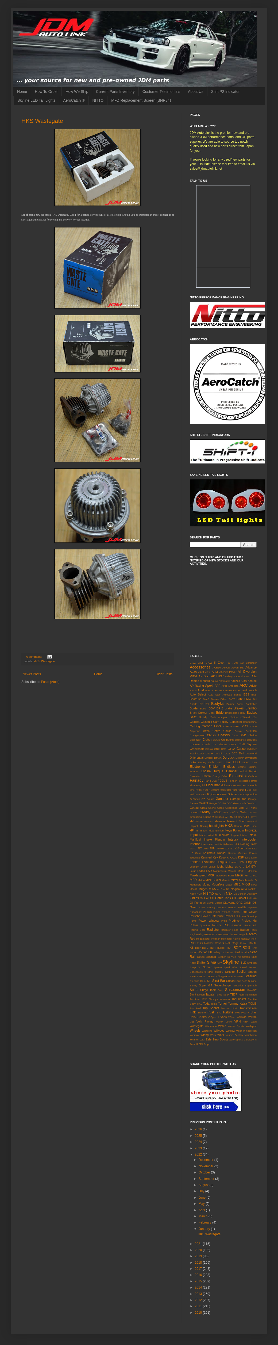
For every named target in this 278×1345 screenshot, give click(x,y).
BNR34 (204, 703)
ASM (201, 690)
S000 (193, 952)
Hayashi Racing (199, 826)
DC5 (234, 753)
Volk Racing (205, 1021)
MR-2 (237, 884)
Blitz (240, 699)
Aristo (253, 685)
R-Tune (217, 925)
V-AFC (203, 1017)
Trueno (202, 1012)
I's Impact (201, 830)
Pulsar (194, 925)
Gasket (203, 803)
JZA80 (220, 848)
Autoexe (227, 694)
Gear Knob (239, 803)
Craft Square (247, 744)
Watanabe (211, 1026)
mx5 (219, 889)
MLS (254, 880)
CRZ (223, 748)
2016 (199, 1275)
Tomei (222, 1003)
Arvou (193, 690)
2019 (199, 1256)
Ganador (222, 799)
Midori (201, 880)
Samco (229, 952)
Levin (204, 866)
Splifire (218, 971)
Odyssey (252, 893)
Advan (226, 667)
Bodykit (217, 703)
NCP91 (252, 889)
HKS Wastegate (42, 120)
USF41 (194, 1017)
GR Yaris (251, 807)
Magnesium (220, 870)
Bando (237, 694)
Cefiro (216, 730)
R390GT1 (237, 925)
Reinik (236, 938)
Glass (220, 807)
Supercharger (222, 985)
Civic (243, 735)
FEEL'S (222, 780)
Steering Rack (198, 980)
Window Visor (234, 1030)
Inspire (235, 835)
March (203, 1216)
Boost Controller (247, 703)
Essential (195, 776)
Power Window (208, 920)
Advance (251, 667)
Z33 (202, 1039)
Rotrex (244, 943)
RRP (197, 947)
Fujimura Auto (198, 794)
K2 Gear (195, 853)
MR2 (254, 884)
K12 (254, 848)
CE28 (206, 731)
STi (209, 980)
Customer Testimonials (161, 91)
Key (215, 857)
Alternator (224, 680)
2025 (199, 1136)
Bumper (222, 717)
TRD (193, 1012)
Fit (203, 785)
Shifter (201, 962)
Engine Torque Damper (219, 771)
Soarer (207, 967)
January (205, 1229)
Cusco (241, 749)
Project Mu (249, 920)
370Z (209, 662)
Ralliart (244, 929)
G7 (203, 798)
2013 (199, 1294)
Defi (241, 753)
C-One (233, 717)
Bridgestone (232, 712)
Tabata (210, 994)
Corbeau (195, 744)
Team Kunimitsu (247, 994)
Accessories (200, 667)
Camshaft (236, 721)
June (202, 1197)
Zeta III (194, 1044)
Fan (207, 780)
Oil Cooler (239, 898)
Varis (223, 1017)
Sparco (218, 967)
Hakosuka (196, 821)
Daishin (219, 753)
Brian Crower (198, 712)
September (207, 1179)
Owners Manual (226, 907)
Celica (227, 730)
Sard (237, 952)
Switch (200, 994)
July (202, 1191)
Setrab (246, 956)
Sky (219, 962)
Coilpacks (227, 739)
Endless (229, 767)
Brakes (239, 708)
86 (228, 662)
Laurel (233, 862)
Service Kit (234, 956)
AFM (215, 671)
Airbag (229, 676)
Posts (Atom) (50, 682)
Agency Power (227, 671)
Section (211, 956)
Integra (233, 839)
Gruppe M (208, 816)
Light (220, 866)
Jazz (254, 844)
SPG (210, 971)
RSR (212, 947)
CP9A (232, 744)
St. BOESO (210, 976)
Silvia (211, 962)
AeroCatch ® (73, 100)
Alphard (205, 680)
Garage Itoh (238, 798)
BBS (246, 694)
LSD (209, 870)
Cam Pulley (220, 721)
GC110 (222, 803)
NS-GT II (220, 893)
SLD (243, 962)
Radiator (213, 930)
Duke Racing (198, 762)
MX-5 (212, 889)
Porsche (195, 916)
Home (22, 91)
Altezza (235, 680)
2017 (199, 1269)
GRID (234, 812)
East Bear (224, 762)
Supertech (251, 985)
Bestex (215, 699)
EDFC (245, 762)
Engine (242, 766)
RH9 (193, 943)
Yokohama (251, 1035)
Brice (212, 712)
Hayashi (252, 821)
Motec (228, 884)
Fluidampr (226, 785)
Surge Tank (208, 989)
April (202, 1210)
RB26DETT (210, 934)
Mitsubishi (245, 880)
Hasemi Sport (236, 821)
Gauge (213, 803)
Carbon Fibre (212, 726)
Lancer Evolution (202, 862)
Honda (238, 826)
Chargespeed (197, 735)
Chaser (212, 735)
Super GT (206, 985)
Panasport (196, 911)
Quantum (205, 925)
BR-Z (220, 708)
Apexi (209, 685)
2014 (199, 1287)
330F (201, 662)
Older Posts (164, 674)
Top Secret (210, 1008)
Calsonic (206, 721)
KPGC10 (232, 857)
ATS (221, 690)
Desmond (251, 753)
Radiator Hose (229, 929)
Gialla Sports (208, 807)
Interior (195, 844)
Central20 (251, 731)
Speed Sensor (248, 967)
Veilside (241, 1017)
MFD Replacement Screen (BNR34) (141, 100)
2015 (199, 1281)
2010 (199, 1312)
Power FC (231, 916)
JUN (212, 848)
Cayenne (195, 731)
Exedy (216, 776)
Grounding (196, 816)
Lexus (212, 866)
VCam (231, 1017)
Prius (224, 920)
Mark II (242, 870)
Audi (245, 690)
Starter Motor (236, 976)
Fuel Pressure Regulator (217, 789)
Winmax (194, 1035)
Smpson (252, 962)
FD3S (213, 780)
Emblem (214, 767)
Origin (248, 902)
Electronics (198, 767)
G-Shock (195, 798)
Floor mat (213, 785)
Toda (206, 1003)
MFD (193, 880)
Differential (196, 757)
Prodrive (234, 920)
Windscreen (250, 1030)
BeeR (206, 699)
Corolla (206, 744)
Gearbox (252, 803)
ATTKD (237, 690)
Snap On (195, 967)
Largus (222, 862)
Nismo (208, 893)
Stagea (222, 976)
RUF (229, 947)
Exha (224, 776)
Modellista (195, 884)
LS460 (201, 870)
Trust (210, 1012)
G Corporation (248, 794)
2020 (199, 1250)
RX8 (254, 947)
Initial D (212, 835)
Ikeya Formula (234, 830)
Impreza (251, 830)
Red (192, 938)
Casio (253, 726)
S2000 (207, 952)
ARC (244, 685)
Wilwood (219, 1030)
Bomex (230, 703)
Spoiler (241, 972)
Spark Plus (230, 967)
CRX (216, 748)
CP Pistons (220, 744)
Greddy (205, 812)
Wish (213, 1035)
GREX (217, 812)
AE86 (193, 671)
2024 (199, 1142)
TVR (237, 1012)
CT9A (231, 748)
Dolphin (239, 757)
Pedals (207, 911)
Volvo (229, 1021)
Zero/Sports (236, 1039)
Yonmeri (194, 1039)
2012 (199, 1300)
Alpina (214, 680)
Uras (253, 1012)
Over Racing (207, 907)
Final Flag (195, 785)
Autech (253, 690)
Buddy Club (207, 717)
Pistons (226, 911)
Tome (214, 1003)
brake (228, 708)
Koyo (222, 857)
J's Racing (242, 844)
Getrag (194, 807)
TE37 (233, 994)
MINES (210, 880)
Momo (206, 884)
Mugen (203, 889)
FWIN (223, 794)
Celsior (238, 731)
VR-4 (237, 1021)
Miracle (226, 880)
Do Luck (228, 757)
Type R (245, 1012)
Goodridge (231, 807)
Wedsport (251, 1026)
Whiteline (207, 1030)
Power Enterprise (212, 916)
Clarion (253, 735)
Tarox (226, 994)
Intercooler (249, 839)
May (202, 1204)
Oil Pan (252, 898)
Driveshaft (251, 757)
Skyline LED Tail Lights (36, 100)
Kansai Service (237, 853)
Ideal (211, 830)
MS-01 (193, 889)
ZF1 (201, 1044)
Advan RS (237, 667)
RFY (254, 938)
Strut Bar (218, 981)
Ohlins (194, 898)
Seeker (222, 956)
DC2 (227, 753)
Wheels (195, 1030)
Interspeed (207, 844)
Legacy (251, 862)
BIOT (232, 699)
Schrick (245, 952)
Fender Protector (238, 780)
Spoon (252, 971)
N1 (227, 889)
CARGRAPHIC (232, 726)
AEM (201, 671)
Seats (201, 956)
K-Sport (240, 848)
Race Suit (250, 925)
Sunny (193, 985)
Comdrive (240, 739)
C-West (245, 717)
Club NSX (195, 739)
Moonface (218, 884)
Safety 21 (218, 952)
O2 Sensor (240, 893)
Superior (238, 985)
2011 (199, 1306)
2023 (199, 1148)
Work (220, 1034)
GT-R (247, 816)
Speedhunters (198, 971)
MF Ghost (251, 875)
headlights (216, 826)
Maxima (252, 870)
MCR (211, 875)
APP (218, 685)
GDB (229, 803)
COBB (216, 739)
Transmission (248, 1008)
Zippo (207, 1044)
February (205, 1222)
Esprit (253, 771)
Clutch (207, 740)
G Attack (233, 794)
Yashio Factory (234, 1035)
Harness (220, 821)
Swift (193, 994)
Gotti (241, 807)
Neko (193, 893)
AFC (207, 671)
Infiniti (202, 835)
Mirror (234, 880)
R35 (227, 925)
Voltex (219, 1021)
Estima (206, 776)
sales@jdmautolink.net (206, 168)
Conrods (252, 739)
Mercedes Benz (224, 875)
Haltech (208, 821)
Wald (254, 1021)
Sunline (252, 980)
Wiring (204, 1034)
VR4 (246, 1021)
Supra (194, 990)
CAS (245, 726)
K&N (248, 848)
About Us (195, 91)
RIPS (200, 943)
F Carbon (251, 776)
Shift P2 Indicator (225, 91)
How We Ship (76, 91)
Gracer (194, 812)
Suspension (235, 989)
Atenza (209, 690)
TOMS (252, 1003)
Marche (232, 870)
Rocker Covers (214, 943)
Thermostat (238, 999)
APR (224, 685)
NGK (199, 893)
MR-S (246, 884)
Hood (246, 825)
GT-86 (229, 816)
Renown (245, 938)
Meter (239, 875)
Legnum (194, 866)
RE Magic (239, 934)
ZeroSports (250, 1039)
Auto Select (198, 694)
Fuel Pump (238, 789)
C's (255, 717)
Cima (235, 735)
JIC (200, 848)
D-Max (209, 753)
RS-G (205, 947)
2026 (199, 1129)
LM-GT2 (239, 866)
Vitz (192, 1021)
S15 (199, 952)
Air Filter (217, 676)
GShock (219, 816)
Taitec (218, 994)
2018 (199, 1262)
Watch (222, 1026)
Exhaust (236, 776)
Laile (254, 857)
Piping (217, 911)
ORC (239, 902)
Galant (210, 798)
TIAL (199, 1003)
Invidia (218, 844)
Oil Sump (208, 902)
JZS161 (229, 848)
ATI (216, 690)
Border (194, 708)
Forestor (237, 785)
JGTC (193, 848)
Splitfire (230, 971)
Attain (228, 690)
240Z (193, 662)
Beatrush (195, 699)
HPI (192, 830)
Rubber (221, 947)
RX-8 (246, 947)
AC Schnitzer (248, 662)
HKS (37, 661)
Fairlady (196, 780)
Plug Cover (249, 911)
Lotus (193, 870)
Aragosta (233, 685)
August (204, 1185)
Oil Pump (196, 902)
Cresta (209, 748)
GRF (225, 812)
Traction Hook (229, 1008)
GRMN (253, 812)
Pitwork (236, 911)
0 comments (34, 656)
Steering (251, 976)
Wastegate (48, 661)
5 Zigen (219, 662)
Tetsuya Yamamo (219, 999)
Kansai (221, 852)
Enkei (243, 771)
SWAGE (252, 990)
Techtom (194, 999)
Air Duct (204, 676)
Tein (204, 999)
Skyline (230, 962)
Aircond (238, 676)
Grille (243, 812)
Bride (219, 713)
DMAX (218, 757)
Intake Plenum (214, 839)
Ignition (219, 830)
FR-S (246, 785)
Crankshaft (197, 748)
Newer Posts (32, 674)
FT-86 (198, 789)
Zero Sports (220, 1039)
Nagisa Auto (239, 889)
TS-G (218, 1012)
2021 (199, 1244)
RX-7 (237, 947)
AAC (235, 662)
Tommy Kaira (237, 1003)
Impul (194, 835)
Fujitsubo (213, 794)
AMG (244, 680)
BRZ (242, 712)
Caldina (195, 721)
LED (241, 862)
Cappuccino (250, 721)
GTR (254, 816)
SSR (199, 976)
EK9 (254, 762)
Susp (220, 990)
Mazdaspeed (198, 875)
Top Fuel (195, 1008)
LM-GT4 (251, 866)
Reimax (215, 938)
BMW (247, 699)
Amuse (252, 680)
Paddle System (247, 907)
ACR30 (217, 667)
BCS (254, 694)
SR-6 (193, 976)
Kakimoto (209, 852)
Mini (218, 880)
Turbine (228, 1012)
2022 (199, 1154)
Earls (211, 762)
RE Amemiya (225, 934)
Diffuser (208, 757)
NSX (229, 893)
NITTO (98, 100)
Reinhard (226, 938)
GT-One (238, 816)
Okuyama (229, 902)
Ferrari (253, 780)
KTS (247, 857)
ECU (236, 762)
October (205, 1172)
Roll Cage (232, 943)
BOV (212, 708)
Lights (229, 866)
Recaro (251, 934)
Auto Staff (214, 694)
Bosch (203, 708)
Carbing (195, 726)
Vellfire (252, 1017)
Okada (218, 902)
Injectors (223, 835)
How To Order (46, 91)
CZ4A (201, 753)
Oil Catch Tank (220, 898)
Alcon (247, 676)
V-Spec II (213, 1017)
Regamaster (203, 938)
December (206, 1160)
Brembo (251, 708)
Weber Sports (236, 1026)
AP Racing (197, 685)
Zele (208, 1039)
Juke (205, 848)
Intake (243, 835)
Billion (224, 699)
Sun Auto (242, 980)
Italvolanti (228, 844)
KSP (241, 857)
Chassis (224, 735)
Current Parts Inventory (115, 91)
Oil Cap (204, 898)
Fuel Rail (251, 789)
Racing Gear (197, 929)
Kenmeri (206, 857)
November (206, 1166)
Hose (254, 826)
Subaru (230, 980)
